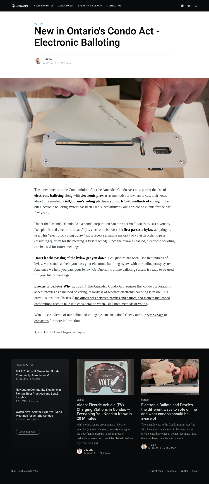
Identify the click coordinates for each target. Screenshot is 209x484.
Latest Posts (157, 471)
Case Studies (66, 5)
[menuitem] (44, 6)
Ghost (194, 471)
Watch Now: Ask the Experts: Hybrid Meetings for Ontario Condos (39, 413)
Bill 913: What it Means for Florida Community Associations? (37, 373)
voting (38, 23)
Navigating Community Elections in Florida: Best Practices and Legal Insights (38, 393)
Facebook (172, 471)
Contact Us (114, 5)
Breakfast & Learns (90, 5)
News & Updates (44, 5)
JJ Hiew (47, 59)
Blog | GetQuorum (20, 471)
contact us (41, 320)
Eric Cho (88, 450)
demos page (155, 315)
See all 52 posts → (28, 431)
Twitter (184, 471)
